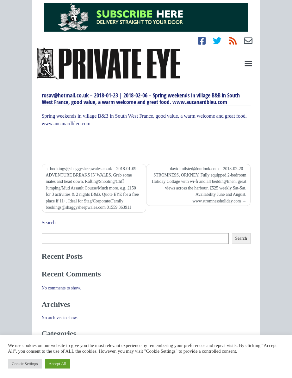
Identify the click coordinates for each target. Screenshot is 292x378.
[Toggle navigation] (248, 64)
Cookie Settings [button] (25, 363)
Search (49, 223)
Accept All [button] (57, 363)
